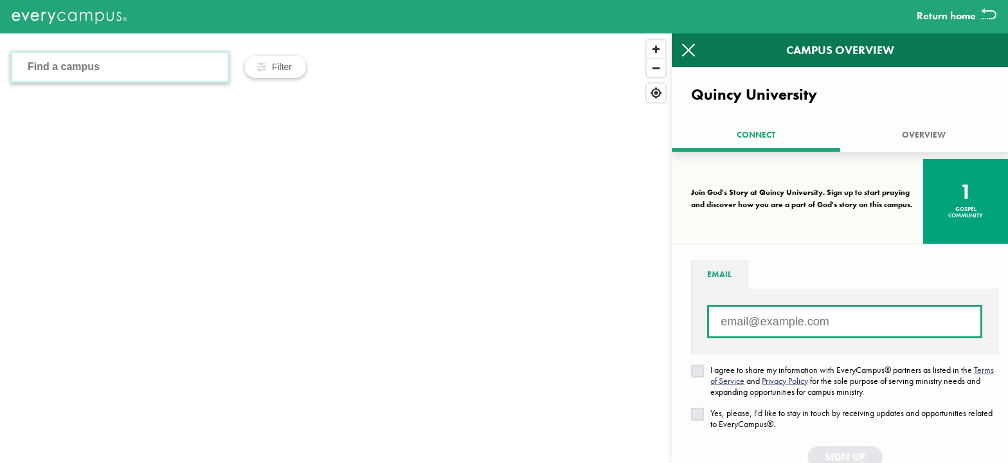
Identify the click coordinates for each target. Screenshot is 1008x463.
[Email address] (844, 321)
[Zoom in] (656, 49)
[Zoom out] (656, 68)
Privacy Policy (785, 380)
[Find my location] (656, 93)
